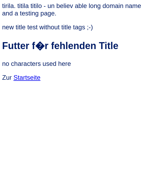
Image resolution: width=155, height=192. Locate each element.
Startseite (27, 77)
